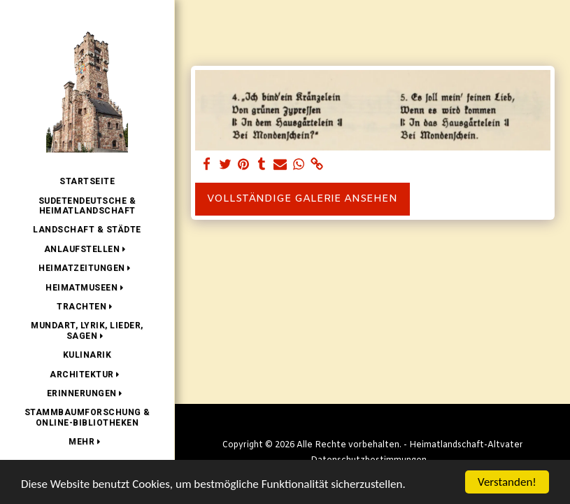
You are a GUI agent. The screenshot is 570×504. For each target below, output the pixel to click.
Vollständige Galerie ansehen (302, 199)
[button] (87, 249)
